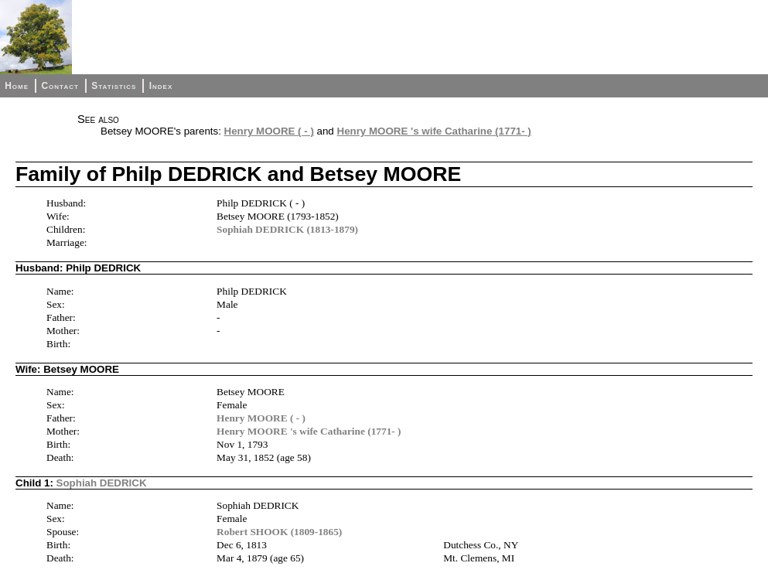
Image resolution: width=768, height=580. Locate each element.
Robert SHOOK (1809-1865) (279, 531)
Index (161, 85)
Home (17, 85)
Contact (59, 85)
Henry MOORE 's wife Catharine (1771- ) (434, 131)
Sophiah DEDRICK (101, 483)
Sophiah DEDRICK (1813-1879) (287, 229)
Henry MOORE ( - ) (269, 131)
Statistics (113, 85)
